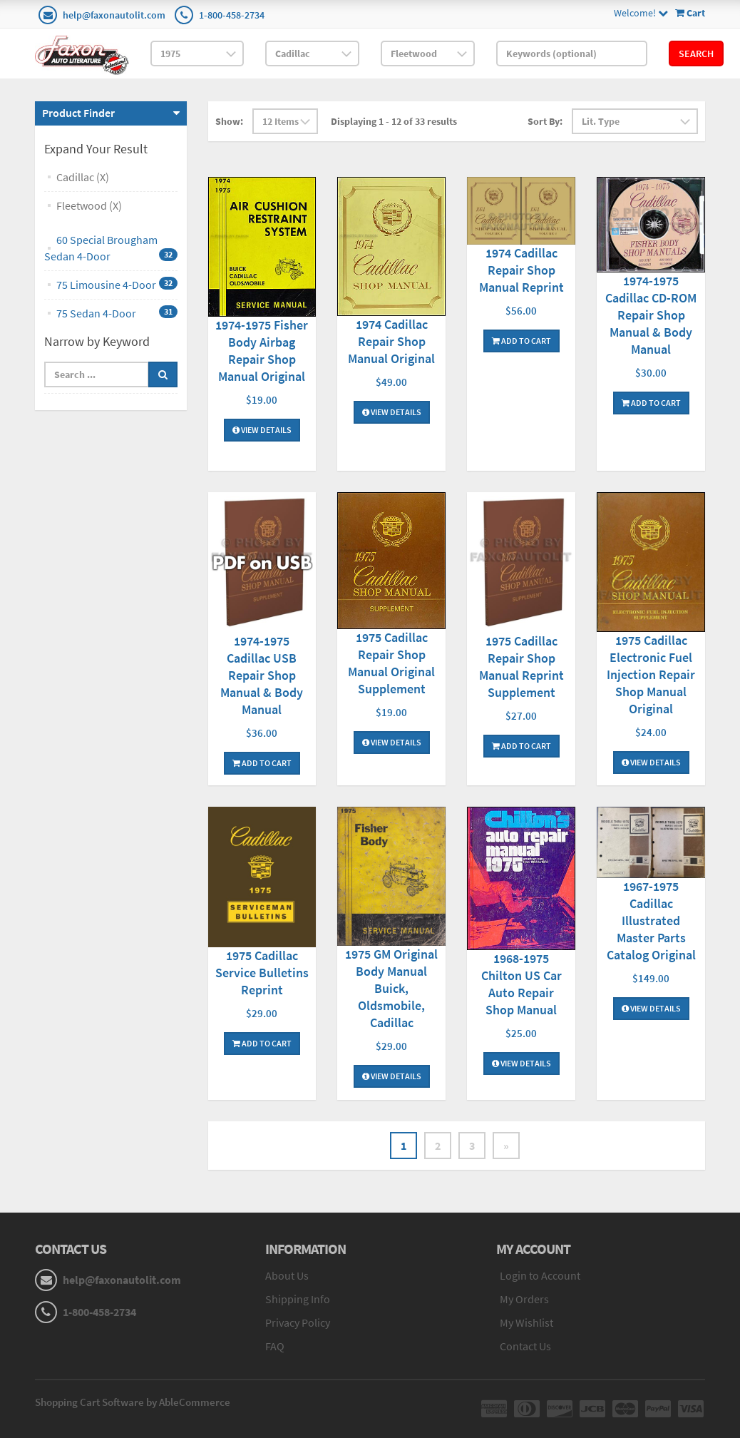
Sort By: (545, 121)
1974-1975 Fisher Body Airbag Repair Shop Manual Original (261, 350)
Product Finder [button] (78, 113)
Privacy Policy (297, 1322)
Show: (229, 121)
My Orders (524, 1299)
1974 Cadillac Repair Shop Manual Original (391, 341)
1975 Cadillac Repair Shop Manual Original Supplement (391, 663)
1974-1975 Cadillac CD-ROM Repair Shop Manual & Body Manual (651, 314)
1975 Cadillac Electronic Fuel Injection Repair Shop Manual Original (651, 674)
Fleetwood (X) (89, 205)
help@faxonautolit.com (114, 15)
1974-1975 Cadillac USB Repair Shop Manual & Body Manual (261, 675)
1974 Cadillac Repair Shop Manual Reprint (521, 270)
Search (696, 53)
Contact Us (525, 1346)
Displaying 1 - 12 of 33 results (394, 121)
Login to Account (540, 1275)
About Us (287, 1275)
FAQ (274, 1346)
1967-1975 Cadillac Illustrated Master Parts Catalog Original (651, 920)
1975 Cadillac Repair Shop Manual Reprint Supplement (521, 666)
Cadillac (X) (82, 177)
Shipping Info (297, 1299)
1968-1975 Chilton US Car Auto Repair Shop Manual (521, 984)
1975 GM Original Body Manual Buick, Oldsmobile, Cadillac (391, 988)
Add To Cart (521, 340)
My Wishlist (526, 1322)
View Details (262, 429)
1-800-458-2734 (231, 15)
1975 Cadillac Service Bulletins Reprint (262, 972)
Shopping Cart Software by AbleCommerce (132, 1402)
